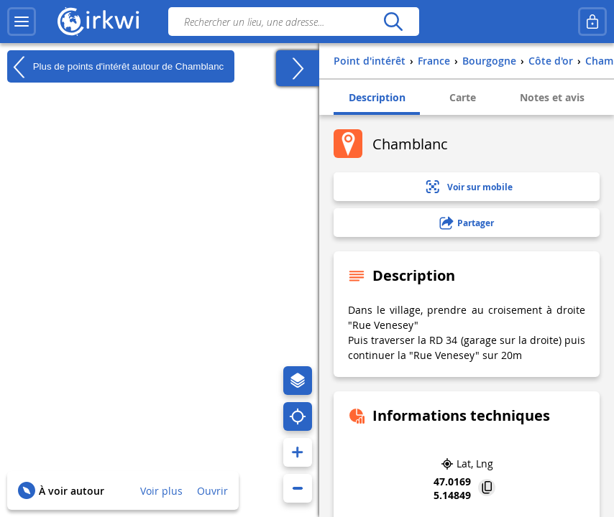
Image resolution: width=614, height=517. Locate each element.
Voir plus (161, 491)
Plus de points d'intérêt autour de (115, 66)
